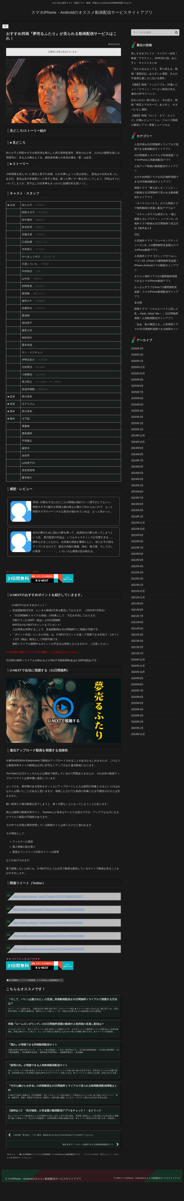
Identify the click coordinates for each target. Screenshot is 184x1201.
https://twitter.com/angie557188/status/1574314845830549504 (49, 909)
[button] (176, 32)
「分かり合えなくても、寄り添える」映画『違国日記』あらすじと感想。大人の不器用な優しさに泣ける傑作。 (154, 74)
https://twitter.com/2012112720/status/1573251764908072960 (48, 935)
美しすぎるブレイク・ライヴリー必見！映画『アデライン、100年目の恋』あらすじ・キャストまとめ (154, 58)
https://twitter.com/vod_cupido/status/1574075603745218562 (48, 922)
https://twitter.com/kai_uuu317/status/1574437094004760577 (48, 896)
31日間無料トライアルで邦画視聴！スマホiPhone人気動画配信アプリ (35, 980)
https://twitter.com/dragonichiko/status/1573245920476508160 (48, 949)
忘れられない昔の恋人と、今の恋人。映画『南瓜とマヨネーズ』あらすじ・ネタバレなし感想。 (154, 105)
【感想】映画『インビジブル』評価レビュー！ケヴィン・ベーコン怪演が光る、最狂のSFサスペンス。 (154, 89)
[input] (155, 32)
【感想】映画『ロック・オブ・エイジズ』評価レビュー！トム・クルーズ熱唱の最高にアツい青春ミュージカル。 (154, 120)
